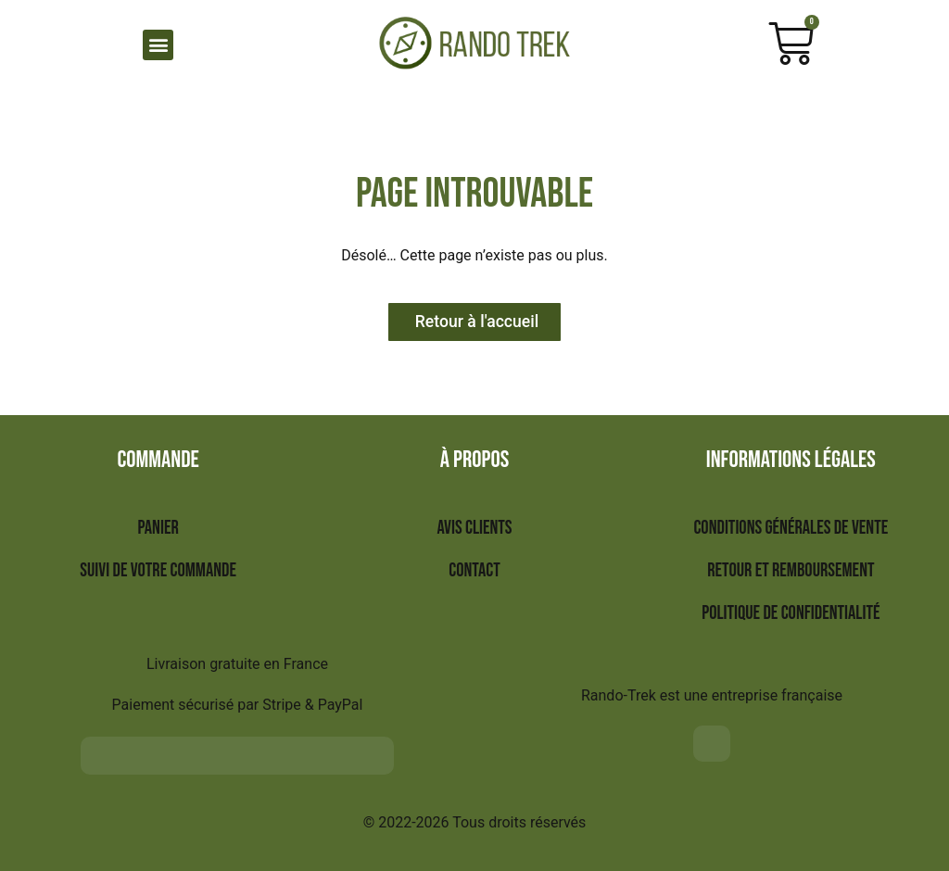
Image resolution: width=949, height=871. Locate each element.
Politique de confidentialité (791, 613)
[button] (158, 45)
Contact (474, 571)
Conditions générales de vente (791, 528)
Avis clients (474, 528)
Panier (157, 528)
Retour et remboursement (791, 571)
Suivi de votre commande (158, 571)
